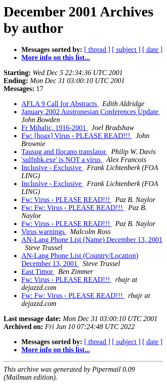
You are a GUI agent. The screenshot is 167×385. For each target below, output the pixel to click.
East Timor (38, 271)
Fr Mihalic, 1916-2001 (54, 127)
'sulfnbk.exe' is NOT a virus (61, 159)
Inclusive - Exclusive (52, 167)
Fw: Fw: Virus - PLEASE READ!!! (73, 207)
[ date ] (153, 49)
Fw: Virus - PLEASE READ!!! (66, 199)
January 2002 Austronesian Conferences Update (90, 111)
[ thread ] (97, 49)
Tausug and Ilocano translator (64, 151)
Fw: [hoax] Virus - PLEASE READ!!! (76, 135)
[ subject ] (126, 49)
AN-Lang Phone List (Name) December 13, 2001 (92, 239)
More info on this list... (55, 57)
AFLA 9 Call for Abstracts (60, 103)
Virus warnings (43, 231)
